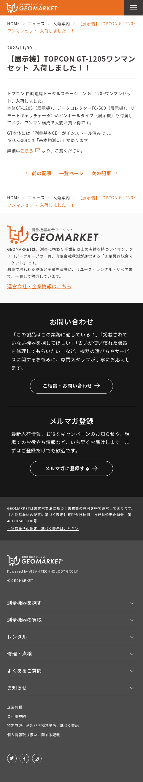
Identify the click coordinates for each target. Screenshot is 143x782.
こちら (26, 150)
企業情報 (14, 706)
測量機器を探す (24, 602)
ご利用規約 (16, 716)
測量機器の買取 (24, 619)
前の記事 (42, 173)
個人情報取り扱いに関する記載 (33, 734)
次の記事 (101, 173)
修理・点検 (19, 653)
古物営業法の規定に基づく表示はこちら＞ (43, 528)
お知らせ (17, 687)
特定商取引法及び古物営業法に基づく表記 (43, 725)
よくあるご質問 (24, 670)
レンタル (17, 636)
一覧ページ (71, 173)
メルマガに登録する (71, 468)
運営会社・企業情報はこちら (39, 286)
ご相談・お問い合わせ (71, 385)
